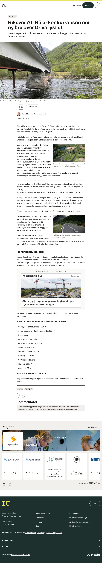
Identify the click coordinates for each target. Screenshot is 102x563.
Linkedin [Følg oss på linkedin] (38, 522)
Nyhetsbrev (74, 513)
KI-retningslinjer (76, 526)
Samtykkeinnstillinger (78, 518)
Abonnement (51, 540)
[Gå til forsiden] (4, 5)
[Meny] (97, 5)
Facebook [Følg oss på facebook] (39, 518)
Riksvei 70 (12, 16)
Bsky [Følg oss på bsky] (37, 526)
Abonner (88, 5)
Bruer (20, 389)
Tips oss (95, 503)
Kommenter (33, 107)
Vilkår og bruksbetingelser (80, 522)
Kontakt (51, 546)
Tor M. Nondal (8, 524)
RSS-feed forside (42, 513)
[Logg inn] (77, 5)
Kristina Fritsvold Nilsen (12, 516)
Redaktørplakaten (54, 533)
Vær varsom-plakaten (34, 533)
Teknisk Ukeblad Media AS (20, 555)
